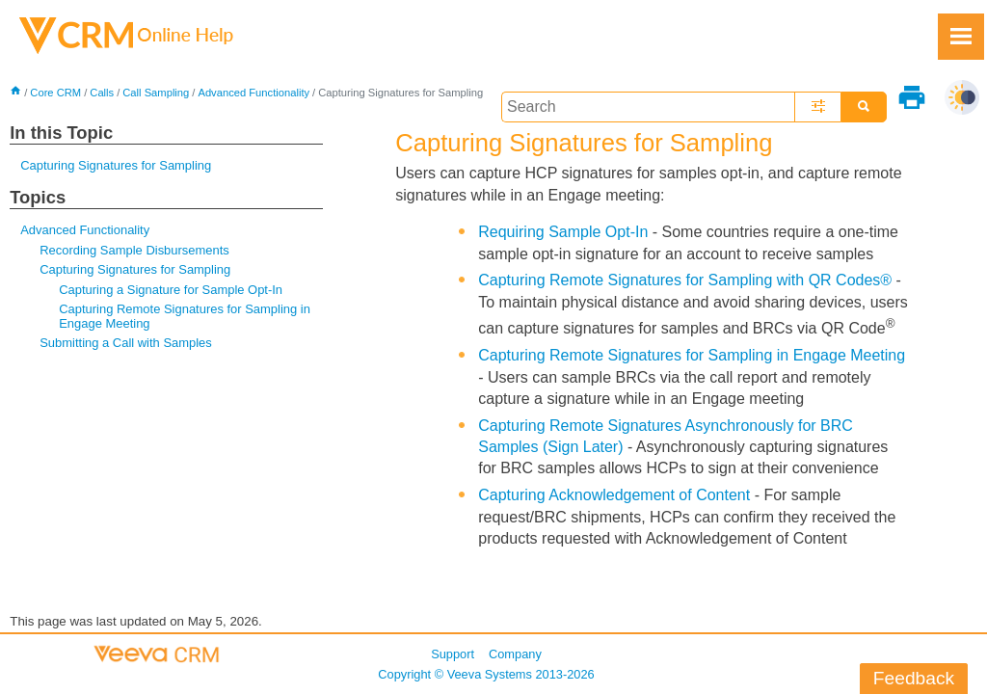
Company (515, 654)
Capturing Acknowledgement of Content (614, 495)
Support (452, 654)
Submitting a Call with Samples (126, 342)
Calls (102, 92)
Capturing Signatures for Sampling (115, 165)
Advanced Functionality (253, 92)
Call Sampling (155, 92)
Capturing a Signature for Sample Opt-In (170, 289)
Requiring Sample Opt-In (563, 232)
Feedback (913, 678)
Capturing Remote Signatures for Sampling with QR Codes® (685, 280)
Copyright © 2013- (486, 674)
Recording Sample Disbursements (134, 250)
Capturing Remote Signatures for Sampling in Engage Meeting (184, 316)
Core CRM (55, 92)
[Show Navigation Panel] (961, 36)
